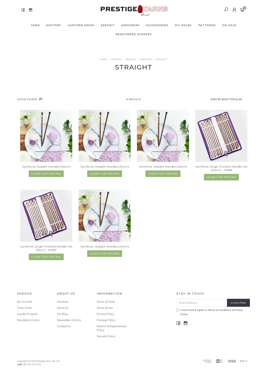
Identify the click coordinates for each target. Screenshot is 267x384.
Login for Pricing (46, 174)
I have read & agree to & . (209, 312)
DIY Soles (183, 25)
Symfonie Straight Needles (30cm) (104, 167)
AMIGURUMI (130, 25)
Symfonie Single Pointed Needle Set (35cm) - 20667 (46, 252)
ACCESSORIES (157, 25)
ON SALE (229, 25)
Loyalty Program (27, 314)
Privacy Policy (105, 314)
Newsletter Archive (69, 320)
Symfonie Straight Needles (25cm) (46, 167)
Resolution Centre (28, 320)
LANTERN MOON (81, 25)
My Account (24, 301)
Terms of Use (105, 307)
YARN (35, 25)
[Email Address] (201, 303)
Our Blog (62, 314)
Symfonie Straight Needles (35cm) (163, 167)
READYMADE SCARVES (134, 34)
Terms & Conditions (219, 309)
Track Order (24, 307)
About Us (62, 307)
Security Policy (106, 336)
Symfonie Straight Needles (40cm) (104, 250)
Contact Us (64, 326)
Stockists (62, 301)
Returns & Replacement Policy (111, 328)
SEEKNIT (108, 25)
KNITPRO (53, 25)
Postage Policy (106, 320)
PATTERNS (207, 25)
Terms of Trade (106, 301)
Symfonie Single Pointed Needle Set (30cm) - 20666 (221, 172)
